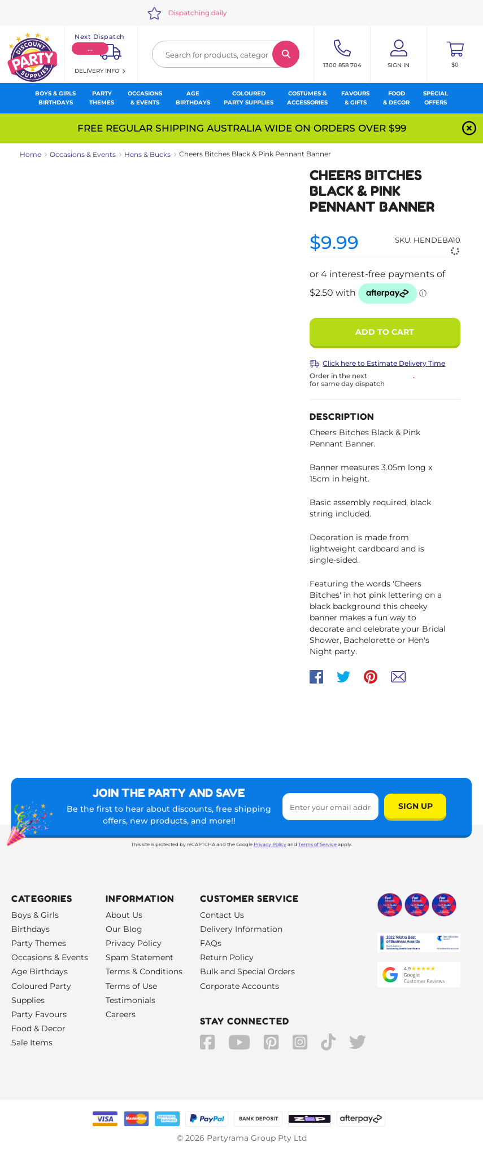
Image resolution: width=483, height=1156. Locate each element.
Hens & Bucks (147, 154)
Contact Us (222, 915)
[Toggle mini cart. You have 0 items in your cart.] (455, 54)
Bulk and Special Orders (247, 971)
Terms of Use (131, 986)
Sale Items (32, 1042)
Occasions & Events (83, 154)
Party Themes (38, 943)
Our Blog (124, 929)
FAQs (210, 943)
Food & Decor (38, 1028)
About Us (124, 915)
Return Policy (227, 957)
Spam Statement (139, 957)
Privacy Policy (270, 844)
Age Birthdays (39, 971)
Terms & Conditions (144, 971)
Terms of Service (318, 844)
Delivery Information (241, 929)
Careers (121, 1014)
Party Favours (39, 1014)
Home (30, 154)
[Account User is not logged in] (399, 54)
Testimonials (130, 1000)
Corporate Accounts (239, 986)
